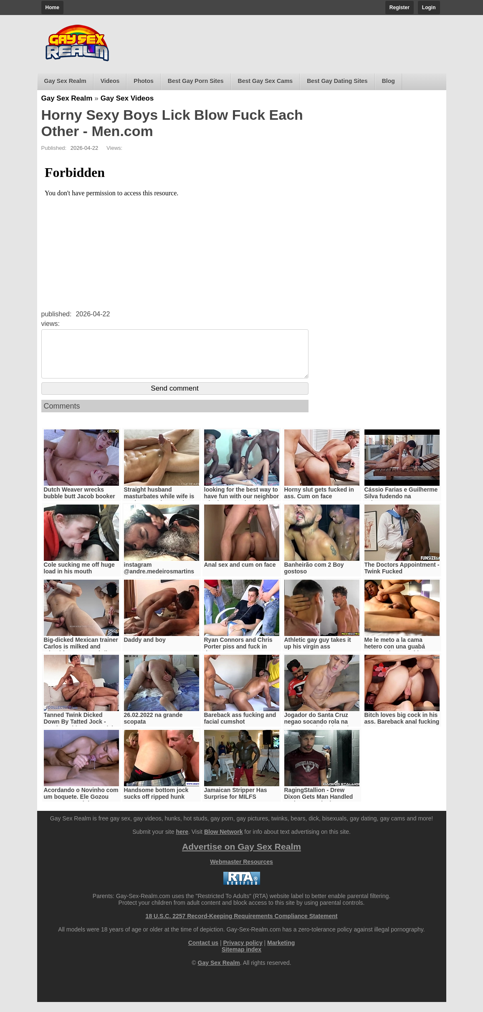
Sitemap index (241, 959)
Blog (388, 81)
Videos (110, 81)
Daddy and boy (145, 649)
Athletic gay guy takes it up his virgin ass (317, 653)
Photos (143, 81)
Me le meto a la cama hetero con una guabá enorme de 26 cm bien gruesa (395, 659)
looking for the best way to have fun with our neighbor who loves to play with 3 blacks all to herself (241, 509)
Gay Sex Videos (127, 98)
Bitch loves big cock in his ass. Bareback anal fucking (402, 728)
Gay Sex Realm (65, 81)
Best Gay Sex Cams (265, 81)
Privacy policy (243, 952)
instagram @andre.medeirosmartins (159, 578)
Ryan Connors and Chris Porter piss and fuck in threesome (238, 656)
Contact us (203, 952)
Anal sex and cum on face (240, 574)
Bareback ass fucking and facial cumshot (240, 728)
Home (52, 7)
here (182, 841)
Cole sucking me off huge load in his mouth (79, 578)
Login (429, 7)
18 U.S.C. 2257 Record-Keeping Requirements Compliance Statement (242, 926)
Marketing (281, 952)
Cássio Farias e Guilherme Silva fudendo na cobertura (401, 506)
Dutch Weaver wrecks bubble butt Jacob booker (79, 503)
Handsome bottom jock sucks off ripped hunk (156, 803)
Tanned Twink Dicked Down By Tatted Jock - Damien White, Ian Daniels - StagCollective (80, 735)
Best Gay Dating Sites (337, 81)
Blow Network (223, 841)
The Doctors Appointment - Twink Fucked (402, 578)
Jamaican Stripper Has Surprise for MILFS (235, 803)
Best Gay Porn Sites (196, 81)
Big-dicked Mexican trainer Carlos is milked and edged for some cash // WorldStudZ (81, 659)
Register (399, 7)
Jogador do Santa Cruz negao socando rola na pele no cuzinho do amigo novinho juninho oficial (320, 735)
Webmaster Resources (241, 871)
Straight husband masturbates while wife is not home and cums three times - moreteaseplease (159, 509)
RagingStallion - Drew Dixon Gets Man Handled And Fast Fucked (318, 807)
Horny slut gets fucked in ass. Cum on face (319, 503)
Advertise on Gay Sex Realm (241, 856)
